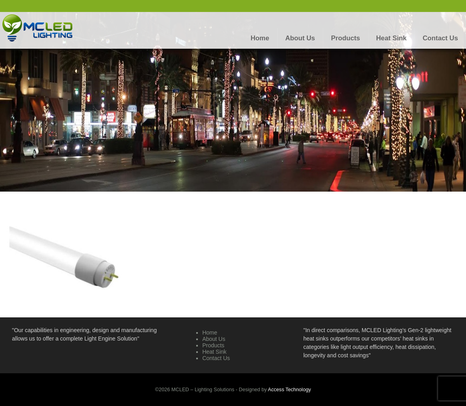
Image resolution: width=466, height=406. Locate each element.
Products (213, 345)
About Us (213, 339)
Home (209, 332)
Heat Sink (214, 352)
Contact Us (216, 358)
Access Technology (289, 389)
